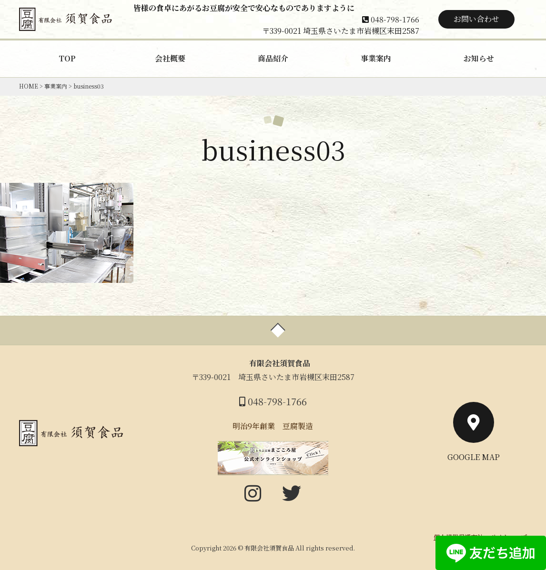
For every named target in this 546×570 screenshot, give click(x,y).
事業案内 (376, 58)
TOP (67, 58)
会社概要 (170, 58)
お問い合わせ (476, 18)
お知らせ (479, 58)
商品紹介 (273, 58)
